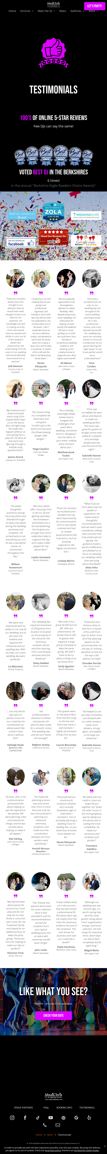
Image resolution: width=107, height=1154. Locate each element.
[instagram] (12, 1118)
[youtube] (50, 1118)
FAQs (46, 1107)
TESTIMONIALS (87, 1107)
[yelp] (89, 1118)
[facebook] (25, 1118)
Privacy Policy (56, 1146)
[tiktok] (38, 1118)
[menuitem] (12, 11)
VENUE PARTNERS (23, 1107)
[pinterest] (63, 1118)
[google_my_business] (76, 1118)
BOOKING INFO (64, 1107)
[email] (57, 1125)
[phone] (45, 1125)
